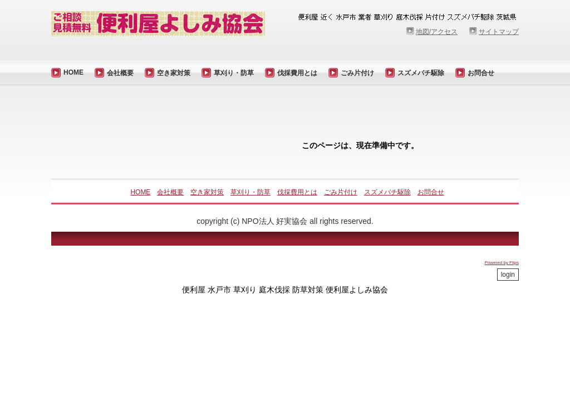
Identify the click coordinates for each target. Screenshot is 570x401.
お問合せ (481, 73)
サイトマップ (499, 32)
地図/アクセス (437, 32)
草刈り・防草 (234, 73)
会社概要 (120, 73)
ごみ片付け (357, 73)
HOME (73, 72)
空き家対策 (173, 73)
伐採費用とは (297, 73)
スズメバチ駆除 (420, 73)
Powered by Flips (502, 262)
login (508, 274)
